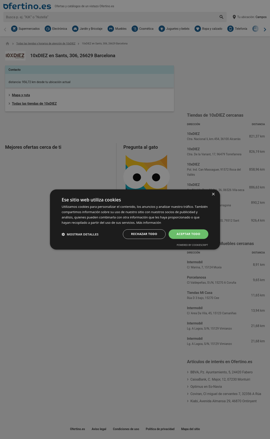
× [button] (213, 194)
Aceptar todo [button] (188, 234)
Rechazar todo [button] (144, 234)
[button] (80, 234)
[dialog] (135, 219)
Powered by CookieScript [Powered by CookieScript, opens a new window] (192, 245)
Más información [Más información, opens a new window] (148, 222)
